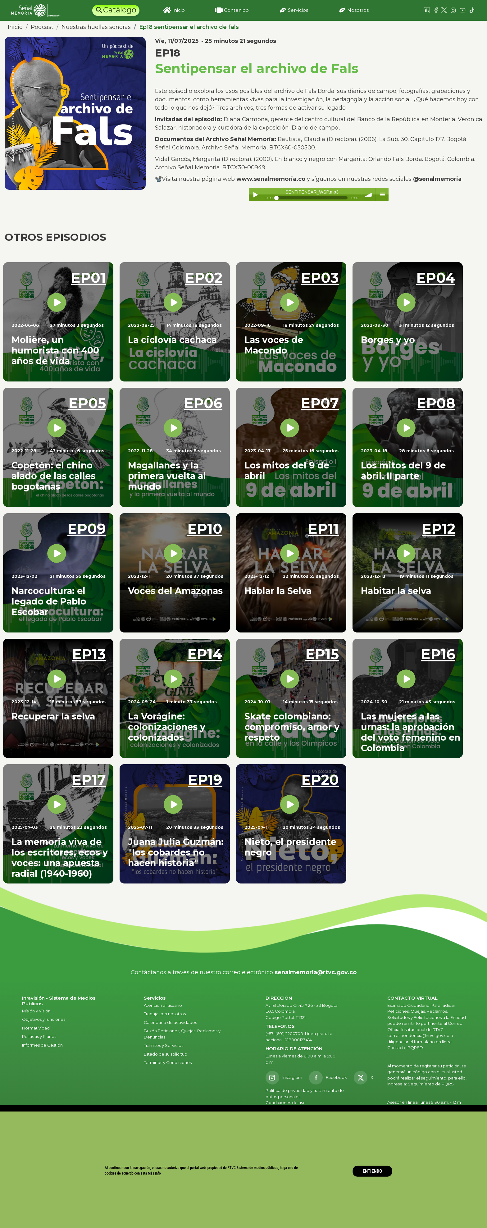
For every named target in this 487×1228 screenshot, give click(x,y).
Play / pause (255, 194)
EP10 (204, 528)
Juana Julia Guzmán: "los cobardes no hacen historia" (176, 852)
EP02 (203, 277)
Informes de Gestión (42, 1045)
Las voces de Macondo (273, 345)
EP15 (322, 654)
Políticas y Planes (39, 1036)
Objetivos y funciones (43, 1019)
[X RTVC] (365, 1077)
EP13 (89, 654)
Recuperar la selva (53, 716)
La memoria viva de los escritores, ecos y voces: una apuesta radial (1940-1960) (59, 857)
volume (368, 194)
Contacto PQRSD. (405, 1047)
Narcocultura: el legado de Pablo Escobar (48, 601)
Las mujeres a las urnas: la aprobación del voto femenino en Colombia (410, 732)
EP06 (203, 403)
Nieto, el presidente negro (290, 847)
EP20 (320, 779)
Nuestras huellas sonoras (96, 27)
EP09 (86, 528)
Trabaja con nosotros (165, 1013)
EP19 (205, 779)
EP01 (88, 277)
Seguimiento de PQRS (431, 1083)
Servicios (298, 10)
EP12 (438, 528)
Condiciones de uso (286, 1102)
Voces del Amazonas (175, 590)
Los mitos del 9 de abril (286, 470)
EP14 (204, 654)
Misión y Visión (36, 1010)
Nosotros (358, 10)
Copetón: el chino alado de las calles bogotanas (53, 476)
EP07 (320, 403)
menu (382, 194)
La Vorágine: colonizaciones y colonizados (166, 727)
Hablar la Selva (278, 590)
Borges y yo (388, 339)
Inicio (178, 10)
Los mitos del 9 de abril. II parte (403, 470)
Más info (154, 1173)
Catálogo (119, 9)
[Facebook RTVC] (328, 1077)
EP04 (435, 277)
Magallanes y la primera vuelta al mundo (167, 476)
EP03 (320, 277)
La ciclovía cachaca (172, 339)
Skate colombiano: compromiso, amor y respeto (291, 727)
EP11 (323, 528)
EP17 (89, 779)
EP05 (87, 403)
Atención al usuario (163, 1005)
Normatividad (36, 1027)
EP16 (438, 654)
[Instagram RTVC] (284, 1077)
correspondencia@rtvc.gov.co (418, 1035)
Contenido (236, 10)
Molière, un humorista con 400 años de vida (55, 350)
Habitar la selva (396, 590)
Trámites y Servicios (163, 1045)
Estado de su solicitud (165, 1054)
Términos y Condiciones (168, 1062)
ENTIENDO (372, 1171)
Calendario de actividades (170, 1022)
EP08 (435, 403)
